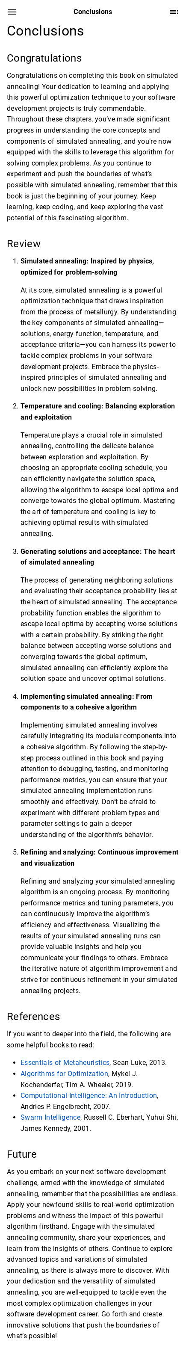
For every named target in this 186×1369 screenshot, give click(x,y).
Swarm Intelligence (50, 1117)
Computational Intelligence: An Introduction (89, 1095)
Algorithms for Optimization (64, 1074)
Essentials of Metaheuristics (65, 1063)
